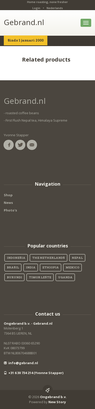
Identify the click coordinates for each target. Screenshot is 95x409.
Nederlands (55, 8)
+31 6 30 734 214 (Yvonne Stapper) (33, 373)
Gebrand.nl (24, 22)
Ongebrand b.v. (53, 397)
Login (36, 8)
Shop (8, 195)
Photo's (10, 210)
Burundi (14, 277)
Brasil (13, 267)
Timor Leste (40, 277)
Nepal (77, 258)
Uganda (65, 277)
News (8, 202)
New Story (57, 402)
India (30, 267)
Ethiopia (50, 267)
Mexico (72, 267)
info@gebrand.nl (21, 363)
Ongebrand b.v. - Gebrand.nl (28, 323)
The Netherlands (48, 258)
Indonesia (16, 258)
